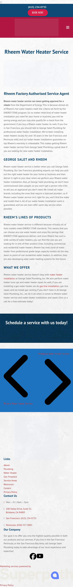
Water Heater (10, 472)
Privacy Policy (10, 491)
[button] (67, 27)
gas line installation (49, 286)
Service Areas (10, 480)
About (7, 465)
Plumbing (8, 468)
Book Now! (37, 12)
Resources (9, 484)
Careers (7, 488)
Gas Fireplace (10, 476)
